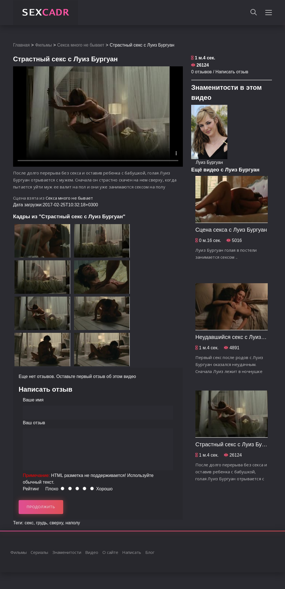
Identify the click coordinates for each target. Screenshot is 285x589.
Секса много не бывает (82, 45)
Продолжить (41, 507)
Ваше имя (33, 399)
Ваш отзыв (34, 422)
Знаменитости (67, 552)
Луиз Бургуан (209, 162)
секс (28, 522)
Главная (21, 45)
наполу (72, 522)
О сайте (111, 552)
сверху (56, 522)
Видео (92, 552)
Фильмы (43, 45)
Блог (150, 552)
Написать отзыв (231, 71)
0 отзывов (201, 71)
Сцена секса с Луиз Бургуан (231, 230)
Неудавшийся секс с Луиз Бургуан (239, 337)
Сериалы (39, 552)
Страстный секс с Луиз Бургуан (235, 444)
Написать (132, 552)
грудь (41, 522)
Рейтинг (31, 488)
